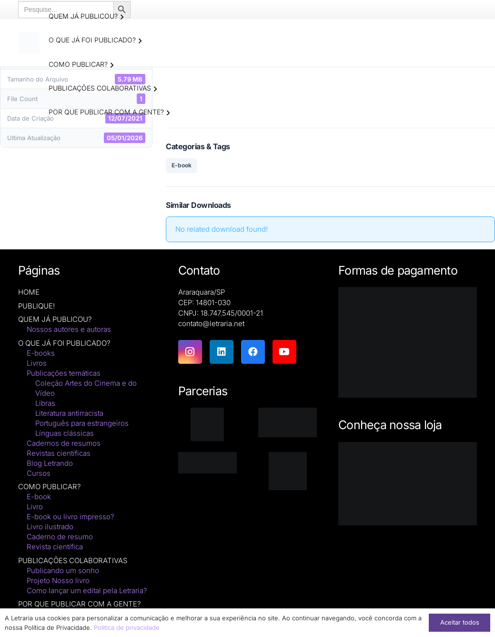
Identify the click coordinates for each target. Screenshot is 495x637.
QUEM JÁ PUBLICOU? (55, 319)
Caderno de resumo (60, 537)
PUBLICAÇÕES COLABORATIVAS (72, 560)
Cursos (39, 473)
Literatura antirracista (69, 413)
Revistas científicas (59, 453)
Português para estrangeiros (82, 423)
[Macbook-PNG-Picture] (407, 484)
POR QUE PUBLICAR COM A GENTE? (79, 604)
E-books (41, 353)
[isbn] (287, 423)
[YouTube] (284, 352)
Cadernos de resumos (64, 443)
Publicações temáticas (64, 373)
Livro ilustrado (50, 527)
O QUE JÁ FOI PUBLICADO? (64, 343)
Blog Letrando (50, 463)
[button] (123, 17)
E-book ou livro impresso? (70, 517)
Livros (37, 363)
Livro (35, 507)
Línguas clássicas (64, 433)
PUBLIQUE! (36, 306)
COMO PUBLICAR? (49, 487)
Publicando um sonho (63, 570)
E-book (182, 165)
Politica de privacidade (127, 627)
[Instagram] (190, 352)
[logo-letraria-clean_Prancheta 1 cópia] (30, 43)
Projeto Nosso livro (58, 581)
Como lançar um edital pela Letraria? (87, 591)
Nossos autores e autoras (69, 329)
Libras (45, 403)
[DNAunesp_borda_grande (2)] (287, 471)
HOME (29, 292)
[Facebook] (253, 352)
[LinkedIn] (221, 352)
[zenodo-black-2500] (207, 463)
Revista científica (55, 547)
